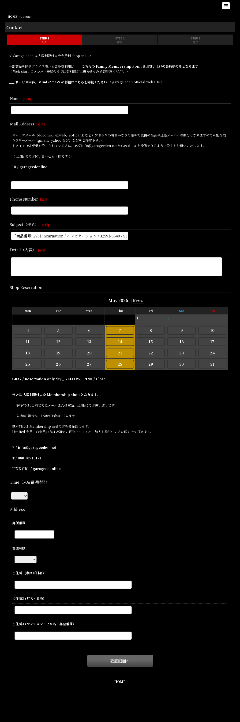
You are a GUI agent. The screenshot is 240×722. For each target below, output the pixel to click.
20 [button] (89, 353)
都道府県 (18, 548)
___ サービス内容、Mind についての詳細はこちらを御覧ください (58, 82)
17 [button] (212, 341)
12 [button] (58, 341)
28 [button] (120, 364)
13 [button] (89, 341)
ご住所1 (28, 573)
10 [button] (212, 330)
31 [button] (212, 364)
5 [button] (58, 330)
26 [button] (58, 364)
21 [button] (120, 353)
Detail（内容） (23, 249)
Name (15, 98)
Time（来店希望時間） (29, 482)
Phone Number (24, 199)
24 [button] (212, 353)
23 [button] (181, 353)
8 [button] (151, 330)
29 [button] (150, 364)
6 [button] (89, 330)
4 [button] (27, 330)
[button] (226, 5)
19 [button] (58, 353)
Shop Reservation (26, 287)
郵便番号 (18, 522)
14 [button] (120, 341)
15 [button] (151, 341)
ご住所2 (28, 598)
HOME (120, 681)
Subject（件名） (24, 224)
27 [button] (89, 364)
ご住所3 (43, 623)
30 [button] (181, 364)
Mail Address (22, 124)
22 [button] (150, 353)
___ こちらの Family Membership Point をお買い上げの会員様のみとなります (136, 66)
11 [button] (28, 341)
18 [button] (28, 353)
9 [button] (181, 330)
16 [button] (182, 341)
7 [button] (120, 330)
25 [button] (27, 364)
